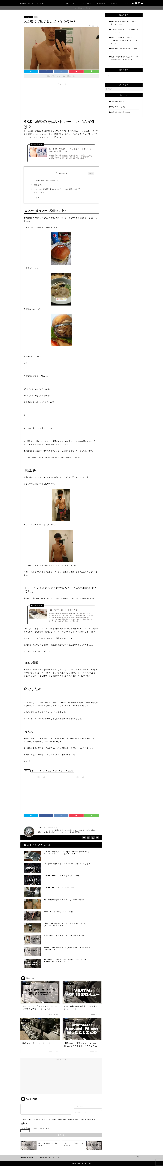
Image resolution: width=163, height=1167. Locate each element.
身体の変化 (70, 772)
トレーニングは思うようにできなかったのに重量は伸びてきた (59, 190)
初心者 (49, 772)
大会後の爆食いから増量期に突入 (48, 181)
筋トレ (62, 772)
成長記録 (114, 3)
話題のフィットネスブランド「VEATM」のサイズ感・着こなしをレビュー (124, 40)
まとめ (38, 198)
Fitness (28, 772)
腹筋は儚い (39, 185)
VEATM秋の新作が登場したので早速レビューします (124, 23)
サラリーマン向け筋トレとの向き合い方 (125, 50)
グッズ (125, 3)
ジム (42, 772)
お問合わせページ (117, 101)
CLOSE (91, 174)
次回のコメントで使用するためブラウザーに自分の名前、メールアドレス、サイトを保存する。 (60, 1121)
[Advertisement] (61, 101)
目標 (55, 772)
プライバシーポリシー (119, 107)
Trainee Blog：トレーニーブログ (32, 3)
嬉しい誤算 (41, 193)
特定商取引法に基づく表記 (121, 112)
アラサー (35, 772)
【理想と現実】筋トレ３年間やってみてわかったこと (125, 31)
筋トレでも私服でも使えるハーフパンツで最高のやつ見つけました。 (125, 58)
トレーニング (71, 3)
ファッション (86, 3)
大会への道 (101, 3)
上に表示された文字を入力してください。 (36, 1130)
